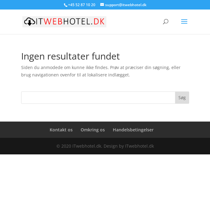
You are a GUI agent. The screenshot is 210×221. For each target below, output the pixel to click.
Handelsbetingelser (133, 130)
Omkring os (93, 130)
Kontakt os (61, 130)
